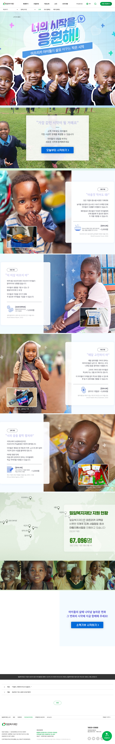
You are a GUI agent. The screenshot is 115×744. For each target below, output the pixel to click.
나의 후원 (65, 4)
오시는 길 (49, 717)
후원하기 (25, 4)
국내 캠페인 (47, 9)
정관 (14, 717)
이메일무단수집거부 (40, 717)
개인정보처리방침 (28, 717)
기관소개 (46, 4)
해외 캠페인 (56, 9)
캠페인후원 (24, 9)
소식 (55, 4)
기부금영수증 (79, 4)
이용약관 (20, 717)
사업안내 (36, 4)
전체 (39, 9)
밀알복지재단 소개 (6, 717)
